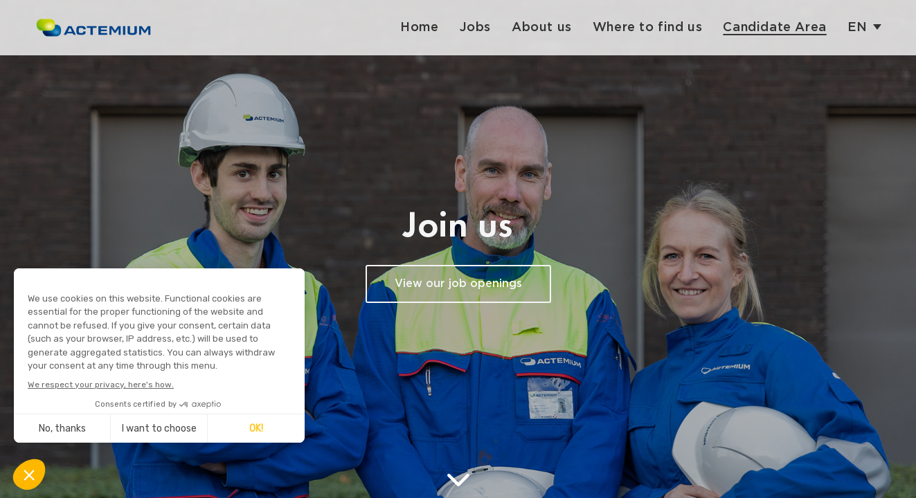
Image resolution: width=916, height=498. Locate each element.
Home (419, 27)
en (857, 27)
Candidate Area (774, 27)
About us (542, 27)
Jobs (475, 27)
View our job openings (458, 284)
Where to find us (648, 27)
